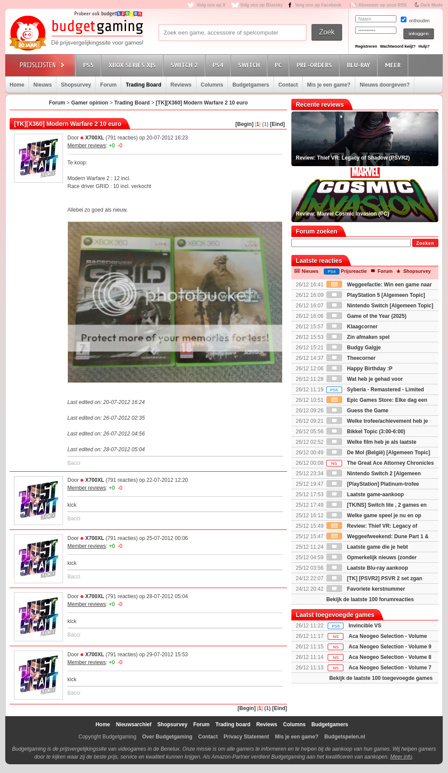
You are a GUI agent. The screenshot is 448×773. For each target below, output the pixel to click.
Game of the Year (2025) (366, 316)
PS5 (89, 65)
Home (17, 85)
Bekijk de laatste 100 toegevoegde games (381, 678)
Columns (212, 85)
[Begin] (244, 124)
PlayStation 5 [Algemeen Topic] (375, 295)
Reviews (181, 85)
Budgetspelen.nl (344, 737)
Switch (250, 65)
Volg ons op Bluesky (261, 5)
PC (279, 65)
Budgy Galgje (353, 348)
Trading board (232, 724)
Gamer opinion (89, 103)
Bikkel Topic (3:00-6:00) (366, 431)
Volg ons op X (210, 5)
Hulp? (424, 46)
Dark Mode (431, 5)
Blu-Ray (360, 65)
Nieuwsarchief (133, 724)
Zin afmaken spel (358, 337)
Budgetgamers (250, 85)
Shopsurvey (76, 85)
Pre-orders (316, 65)
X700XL (94, 138)
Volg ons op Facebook (318, 5)
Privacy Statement (246, 737)
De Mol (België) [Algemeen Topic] (378, 452)
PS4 (219, 65)
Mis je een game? (328, 85)
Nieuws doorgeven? (385, 85)
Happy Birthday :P (359, 369)
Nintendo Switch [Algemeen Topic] (379, 306)
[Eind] (277, 124)
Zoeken (425, 243)
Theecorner (351, 358)
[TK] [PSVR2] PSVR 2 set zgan (374, 578)
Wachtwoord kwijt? (398, 46)
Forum (108, 85)
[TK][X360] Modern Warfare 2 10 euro (202, 103)
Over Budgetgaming (167, 737)
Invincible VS (365, 626)
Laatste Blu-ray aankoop (367, 568)
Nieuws (42, 85)
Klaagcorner (352, 327)
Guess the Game (357, 410)
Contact (288, 85)
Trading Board (143, 85)
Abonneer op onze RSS (382, 5)
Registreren (366, 46)
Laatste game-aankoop (365, 494)
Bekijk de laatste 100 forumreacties (370, 599)
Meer (394, 65)
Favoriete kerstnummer (365, 589)
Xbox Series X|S (133, 65)
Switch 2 (185, 65)
